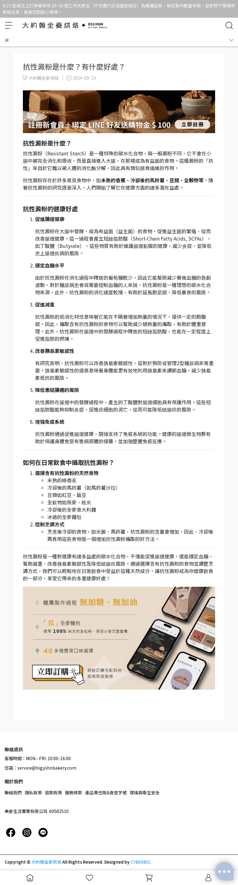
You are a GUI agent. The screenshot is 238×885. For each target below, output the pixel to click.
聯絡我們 (13, 792)
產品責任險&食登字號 (106, 792)
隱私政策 (33, 792)
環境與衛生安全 (145, 792)
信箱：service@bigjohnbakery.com (40, 768)
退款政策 (53, 792)
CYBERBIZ (140, 862)
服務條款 (73, 792)
